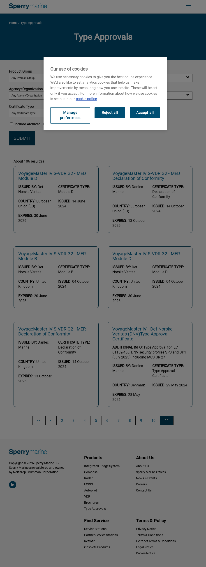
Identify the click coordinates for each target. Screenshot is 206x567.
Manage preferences (70, 115)
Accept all (145, 112)
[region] (105, 93)
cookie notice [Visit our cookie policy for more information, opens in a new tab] (86, 99)
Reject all (110, 112)
